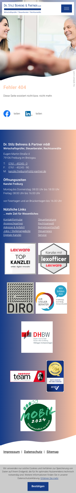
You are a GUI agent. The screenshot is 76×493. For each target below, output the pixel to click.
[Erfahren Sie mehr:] (21, 298)
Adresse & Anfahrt (14, 227)
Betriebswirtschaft (49, 227)
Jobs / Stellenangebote (17, 231)
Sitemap (53, 452)
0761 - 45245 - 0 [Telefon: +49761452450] (18, 164)
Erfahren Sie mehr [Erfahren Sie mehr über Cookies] (49, 478)
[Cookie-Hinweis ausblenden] (38, 486)
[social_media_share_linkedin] (36, 113)
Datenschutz (33, 452)
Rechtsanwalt (46, 223)
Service (42, 235)
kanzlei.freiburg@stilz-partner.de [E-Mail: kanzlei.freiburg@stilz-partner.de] (27, 171)
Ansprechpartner (13, 223)
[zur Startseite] (22, 8)
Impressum (11, 452)
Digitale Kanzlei (12, 235)
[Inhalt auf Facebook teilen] (14, 113)
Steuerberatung (47, 220)
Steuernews (45, 231)
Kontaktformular (13, 220)
